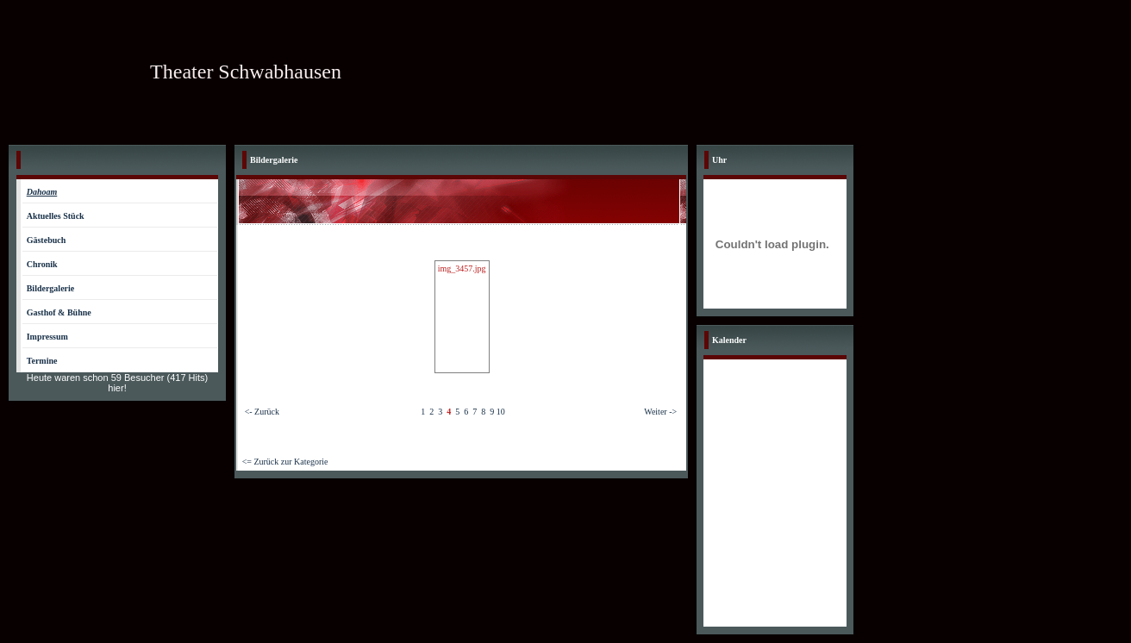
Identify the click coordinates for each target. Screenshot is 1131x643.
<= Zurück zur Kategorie (285, 461)
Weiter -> (660, 411)
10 (501, 411)
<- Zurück (262, 411)
